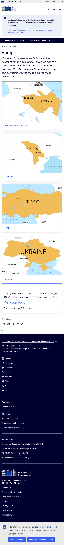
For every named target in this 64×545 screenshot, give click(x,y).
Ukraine (8, 279)
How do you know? (54, 1)
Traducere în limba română (19, 30)
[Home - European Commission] (9, 8)
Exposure (6, 372)
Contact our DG (8, 407)
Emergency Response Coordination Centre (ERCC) (22, 444)
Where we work (10, 46)
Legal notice (7, 510)
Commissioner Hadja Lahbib (13, 427)
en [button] (48, 8)
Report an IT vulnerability (12, 492)
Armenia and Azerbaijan (16, 125)
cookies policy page (43, 527)
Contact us (6, 487)
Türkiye (8, 228)
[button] (4, 324)
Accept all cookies (17, 540)
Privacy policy (7, 506)
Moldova (9, 177)
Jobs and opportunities (11, 418)
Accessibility (7, 515)
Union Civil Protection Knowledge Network (19, 448)
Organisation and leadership (13, 423)
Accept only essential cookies (41, 540)
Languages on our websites (13, 497)
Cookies (5, 501)
